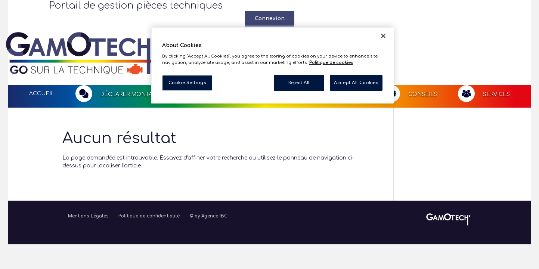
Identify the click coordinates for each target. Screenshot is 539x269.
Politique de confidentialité (149, 187)
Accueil (41, 64)
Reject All (299, 82)
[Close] (383, 36)
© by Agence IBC (208, 187)
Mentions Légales (88, 187)
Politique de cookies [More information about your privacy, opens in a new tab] (331, 62)
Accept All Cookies (356, 82)
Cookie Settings (187, 82)
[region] (272, 65)
